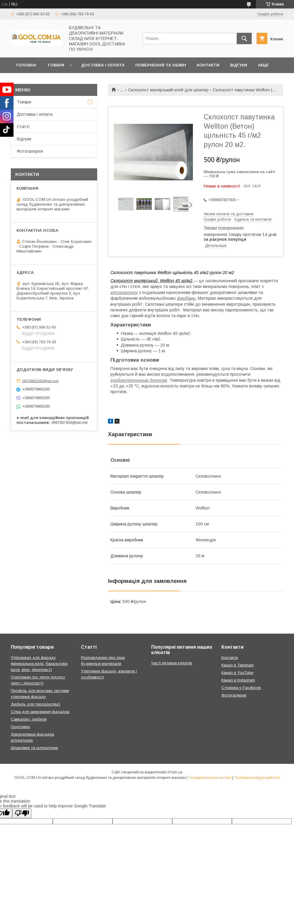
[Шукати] (244, 38)
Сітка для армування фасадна (40, 711)
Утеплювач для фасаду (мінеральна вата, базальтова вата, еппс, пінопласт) (39, 663)
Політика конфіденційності (257, 778)
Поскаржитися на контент (209, 778)
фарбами (186, 298)
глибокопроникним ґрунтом (138, 380)
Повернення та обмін (160, 65)
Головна (26, 65)
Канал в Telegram (237, 665)
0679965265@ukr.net (40, 380)
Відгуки (238, 65)
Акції (263, 65)
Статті (23, 126)
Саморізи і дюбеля (28, 719)
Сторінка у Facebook (241, 687)
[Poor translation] (22, 813)
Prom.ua (175, 772)
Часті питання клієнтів (171, 663)
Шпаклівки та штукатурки (34, 747)
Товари (55, 65)
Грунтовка (20, 726)
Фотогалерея (30, 151)
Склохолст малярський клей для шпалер (168, 89)
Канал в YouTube (237, 672)
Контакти (208, 65)
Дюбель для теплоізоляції (35, 704)
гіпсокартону (124, 292)
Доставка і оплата (102, 65)
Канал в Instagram (238, 680)
